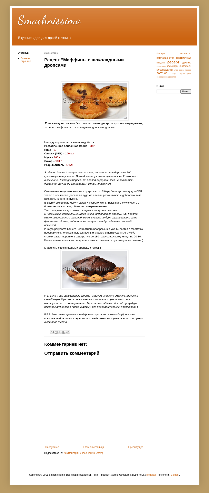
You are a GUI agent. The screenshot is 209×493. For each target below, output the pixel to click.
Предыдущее (135, 447)
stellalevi (151, 474)
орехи (181, 70)
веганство (185, 53)
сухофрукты (185, 73)
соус (174, 73)
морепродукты (165, 69)
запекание (161, 66)
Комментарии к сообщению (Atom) (83, 453)
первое (188, 70)
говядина (161, 63)
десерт (173, 62)
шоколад (172, 77)
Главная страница (93, 447)
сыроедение (162, 77)
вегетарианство (165, 58)
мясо (176, 70)
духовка (186, 62)
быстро (161, 53)
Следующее (52, 447)
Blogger (175, 474)
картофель (185, 66)
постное (162, 73)
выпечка (183, 57)
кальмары (172, 66)
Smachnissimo (49, 20)
